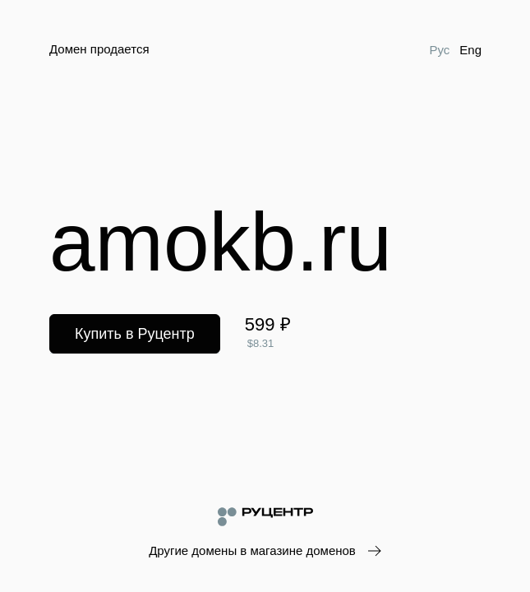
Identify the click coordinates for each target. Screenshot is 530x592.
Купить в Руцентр (135, 334)
